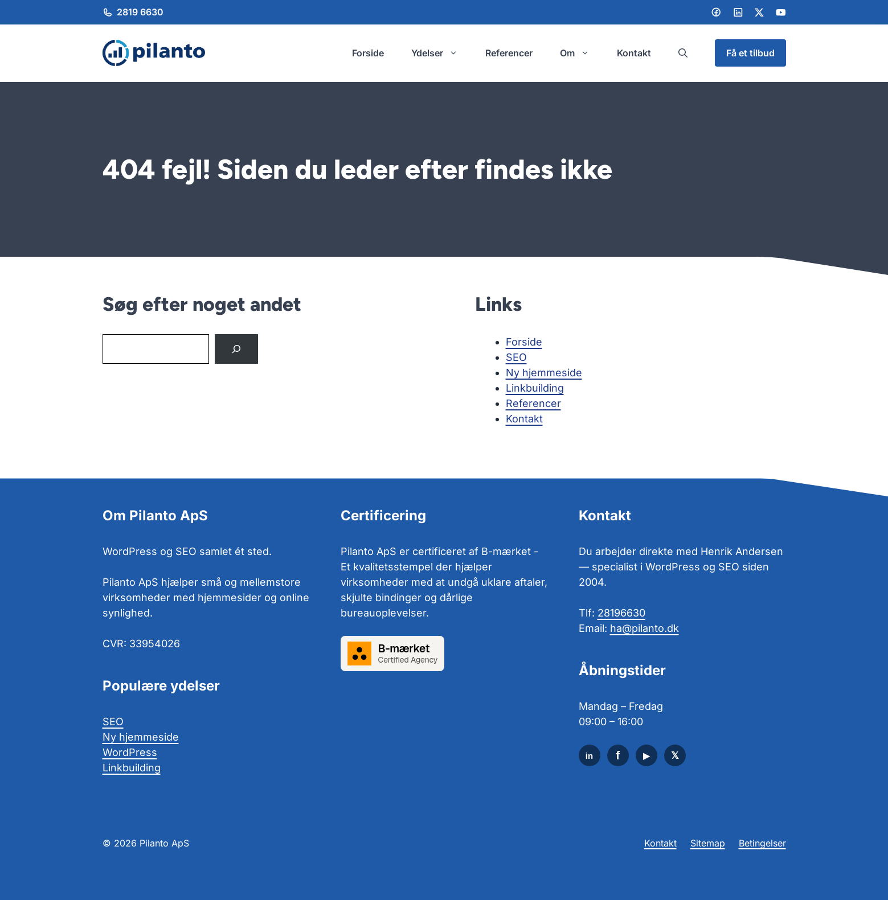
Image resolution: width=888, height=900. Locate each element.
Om (581, 53)
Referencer (509, 53)
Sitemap (707, 843)
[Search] (236, 349)
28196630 (621, 613)
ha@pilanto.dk (644, 628)
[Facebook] (716, 12)
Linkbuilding (535, 388)
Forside (368, 53)
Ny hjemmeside (544, 373)
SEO (516, 357)
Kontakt (634, 53)
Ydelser (441, 53)
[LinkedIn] (738, 12)
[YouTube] (646, 755)
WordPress (130, 752)
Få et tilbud (750, 53)
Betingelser (762, 843)
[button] (683, 53)
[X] (675, 755)
